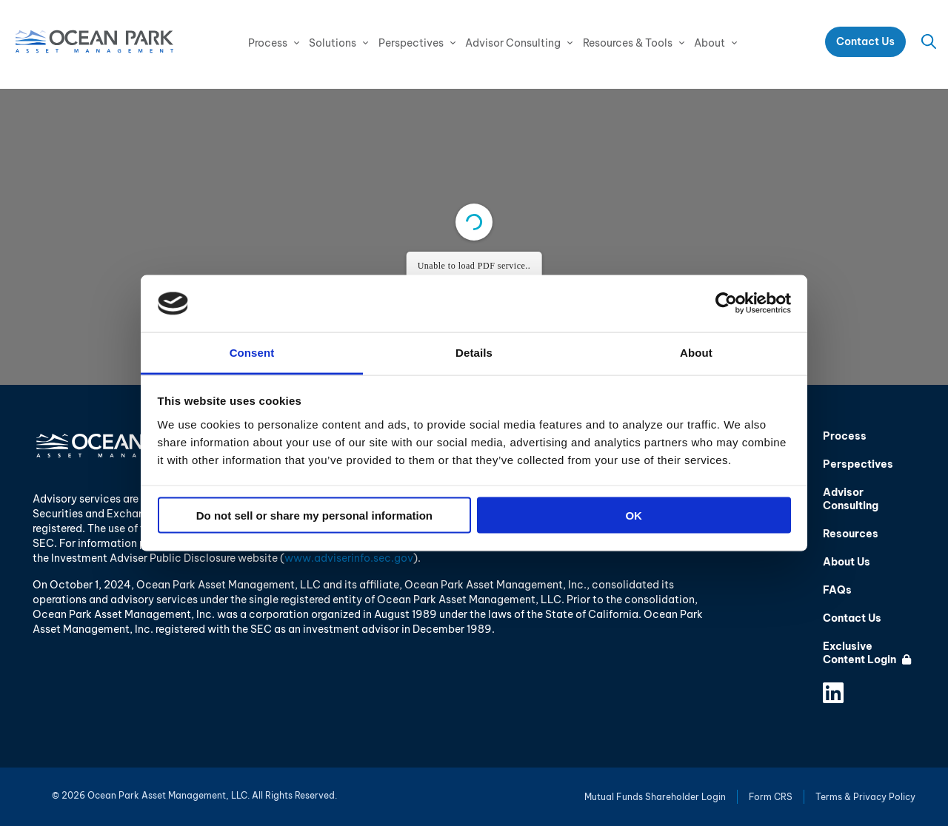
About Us (846, 561)
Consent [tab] (252, 352)
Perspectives (411, 43)
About (709, 43)
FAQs (837, 590)
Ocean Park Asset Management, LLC (94, 41)
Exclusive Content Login (867, 652)
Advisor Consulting (513, 43)
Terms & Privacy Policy (865, 796)
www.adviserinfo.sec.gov (348, 558)
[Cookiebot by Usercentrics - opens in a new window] (726, 303)
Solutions (332, 43)
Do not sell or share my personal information (314, 515)
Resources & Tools (627, 43)
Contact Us (865, 41)
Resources (850, 533)
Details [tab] (474, 352)
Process (267, 43)
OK (633, 515)
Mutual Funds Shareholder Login (655, 796)
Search (928, 41)
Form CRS (770, 796)
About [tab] (696, 352)
